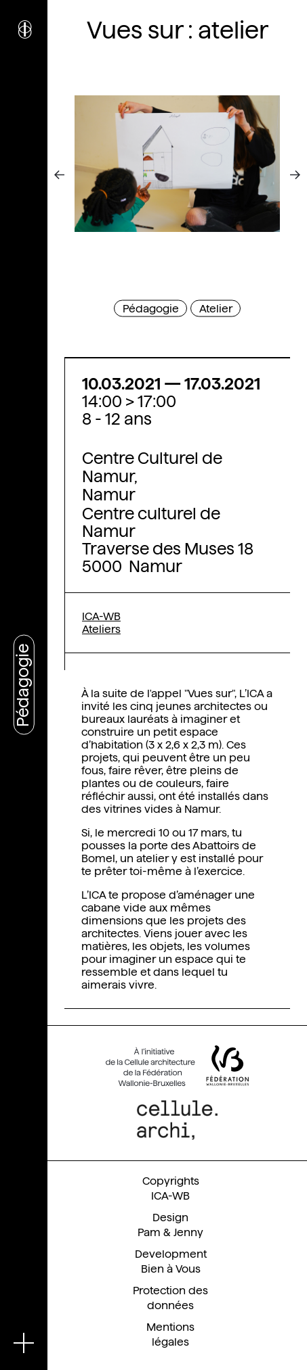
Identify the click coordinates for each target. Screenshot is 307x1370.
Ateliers (101, 629)
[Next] (285, 175)
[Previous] (69, 175)
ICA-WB (101, 616)
